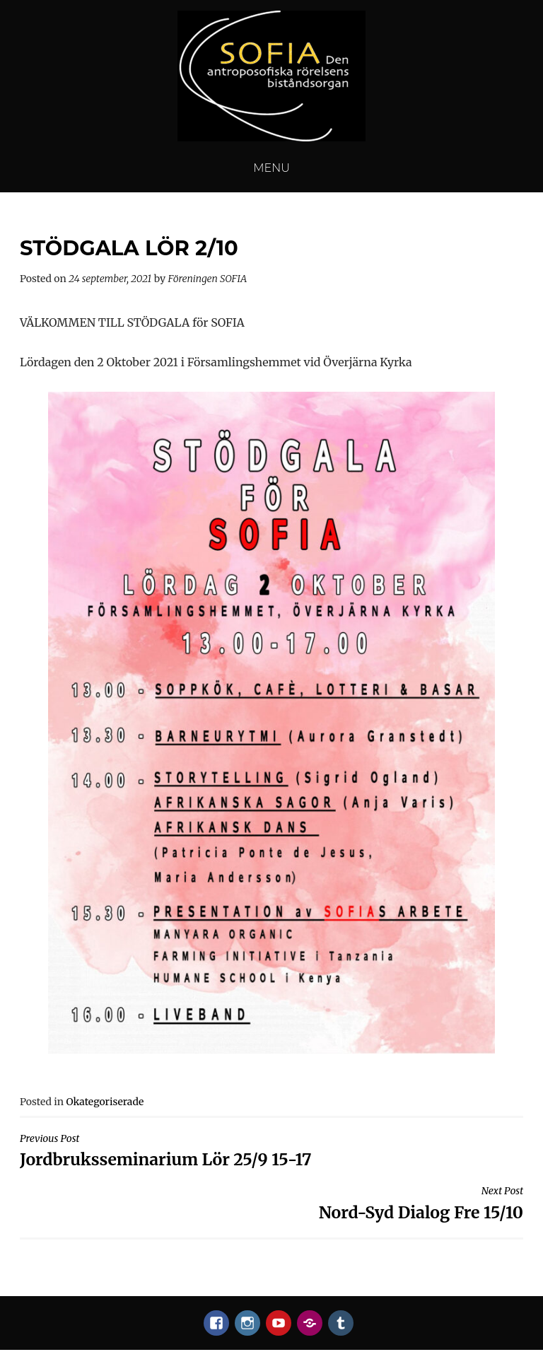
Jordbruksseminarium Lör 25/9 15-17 (271, 1151)
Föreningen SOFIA (207, 278)
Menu (271, 168)
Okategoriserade (105, 1101)
